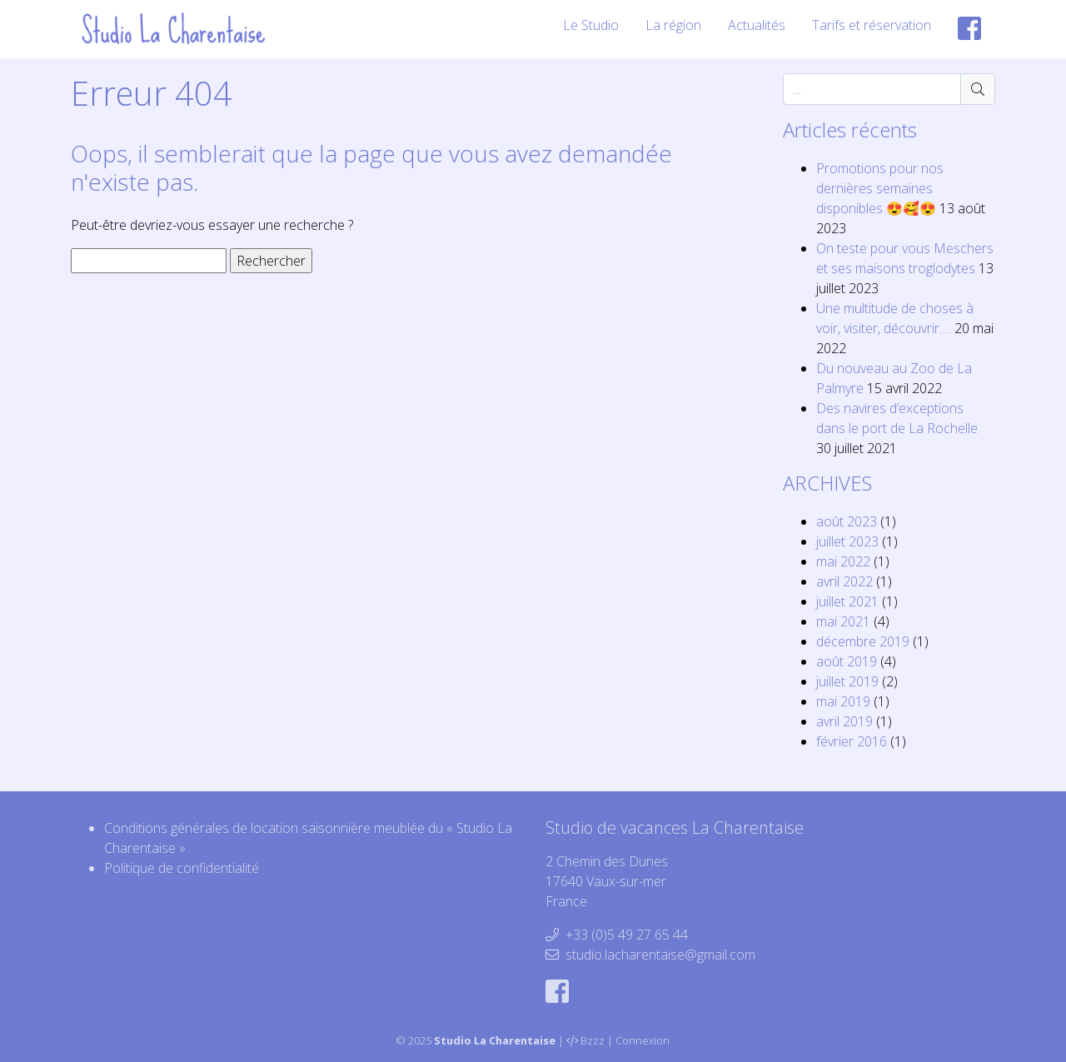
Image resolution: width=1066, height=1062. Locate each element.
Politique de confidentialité (181, 868)
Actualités (756, 25)
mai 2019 (843, 701)
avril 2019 (844, 721)
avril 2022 (844, 581)
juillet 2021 (847, 601)
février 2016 (851, 741)
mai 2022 (843, 561)
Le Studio (591, 25)
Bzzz (592, 1040)
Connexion (642, 1040)
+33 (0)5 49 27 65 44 (626, 934)
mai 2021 (843, 621)
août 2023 (846, 521)
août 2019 (846, 661)
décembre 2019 (862, 641)
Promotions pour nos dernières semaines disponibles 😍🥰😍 (880, 188)
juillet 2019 (847, 681)
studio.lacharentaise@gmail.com (660, 954)
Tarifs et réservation (871, 25)
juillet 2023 (847, 541)
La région (673, 25)
